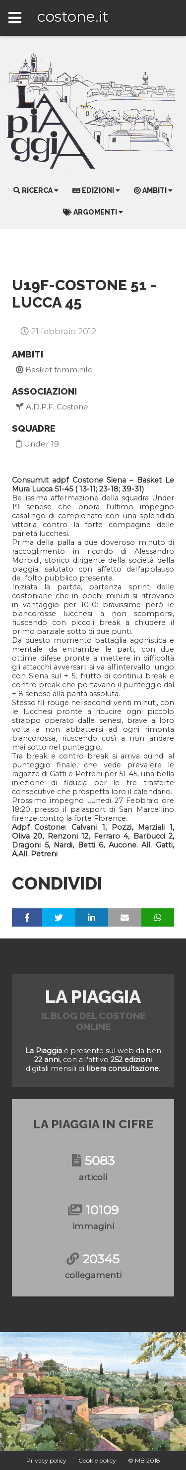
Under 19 (37, 443)
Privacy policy (46, 1460)
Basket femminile (54, 369)
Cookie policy (97, 1460)
